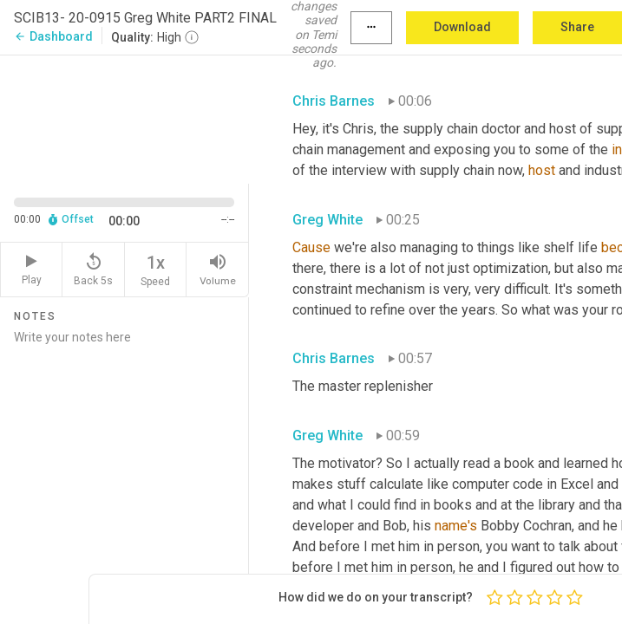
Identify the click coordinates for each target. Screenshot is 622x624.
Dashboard (53, 36)
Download (462, 27)
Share (577, 27)
